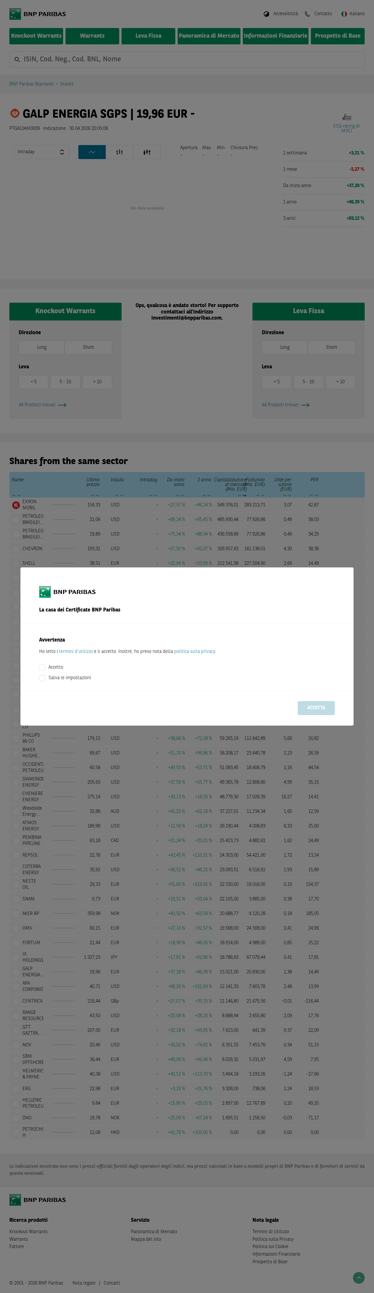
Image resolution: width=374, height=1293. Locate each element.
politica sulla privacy (194, 651)
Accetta (316, 708)
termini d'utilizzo (76, 651)
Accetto (56, 667)
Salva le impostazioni (70, 678)
